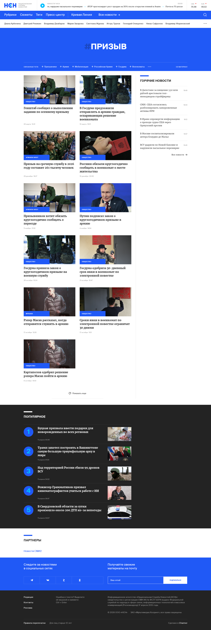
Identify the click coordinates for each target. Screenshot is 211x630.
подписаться (175, 580)
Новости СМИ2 (33, 551)
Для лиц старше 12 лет (61, 623)
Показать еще (79, 393)
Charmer (183, 623)
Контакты (28, 602)
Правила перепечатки (34, 623)
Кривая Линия (81, 15)
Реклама (28, 608)
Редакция (28, 597)
